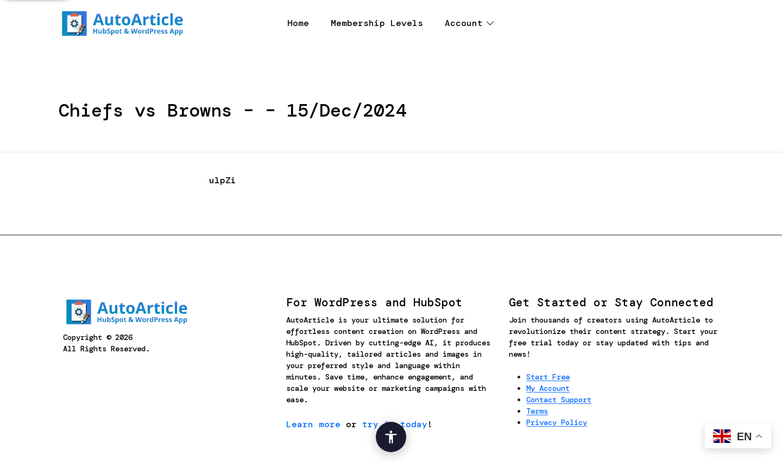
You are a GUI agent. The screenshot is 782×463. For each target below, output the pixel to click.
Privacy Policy (556, 422)
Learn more (313, 424)
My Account (548, 388)
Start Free (548, 377)
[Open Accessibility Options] (391, 437)
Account (464, 23)
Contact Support (558, 399)
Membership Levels (377, 23)
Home (298, 23)
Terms (537, 411)
